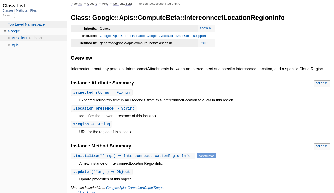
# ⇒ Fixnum (102, 92)
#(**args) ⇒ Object (102, 172)
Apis (105, 3)
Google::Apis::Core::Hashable (122, 36)
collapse (322, 83)
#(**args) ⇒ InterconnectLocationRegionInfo (133, 156)
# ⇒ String (104, 108)
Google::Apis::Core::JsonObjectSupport (176, 36)
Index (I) (76, 3)
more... (206, 43)
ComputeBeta (122, 3)
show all (206, 28)
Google (92, 3)
